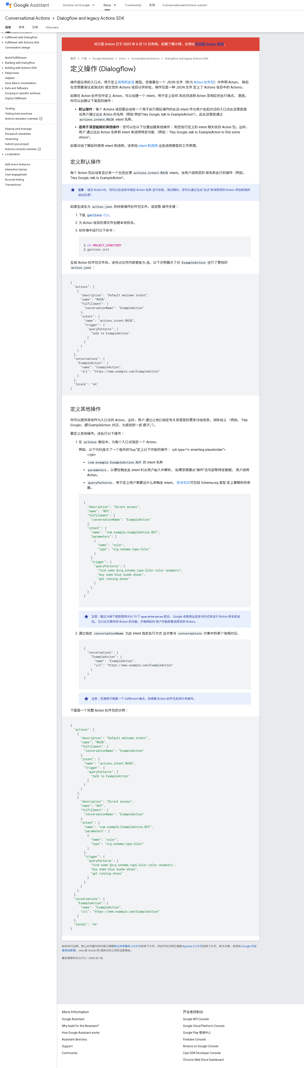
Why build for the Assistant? (80, 1026)
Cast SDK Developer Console (202, 1053)
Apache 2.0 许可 (192, 946)
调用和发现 (126, 82)
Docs (122, 58)
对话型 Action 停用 (209, 44)
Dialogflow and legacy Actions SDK (90, 18)
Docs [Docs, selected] (107, 5)
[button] (27, 32)
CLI (97, 215)
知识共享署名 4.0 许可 (127, 946)
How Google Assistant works (81, 1032)
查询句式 (183, 483)
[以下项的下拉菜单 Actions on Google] (95, 5)
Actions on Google (76, 5)
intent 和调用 (148, 146)
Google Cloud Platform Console (204, 1026)
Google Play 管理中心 (197, 1032)
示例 (35, 27)
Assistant (31, 5)
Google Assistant (103, 58)
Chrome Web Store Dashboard (203, 1059)
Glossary (52, 27)
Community (133, 5)
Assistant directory (74, 1039)
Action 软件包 (204, 82)
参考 (21, 27)
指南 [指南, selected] (8, 27)
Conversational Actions (27, 18)
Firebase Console (194, 1039)
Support (67, 1046)
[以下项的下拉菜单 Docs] (116, 5)
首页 (73, 58)
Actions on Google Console (200, 1046)
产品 (84, 58)
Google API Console (196, 1019)
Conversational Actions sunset (185, 5)
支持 (152, 5)
